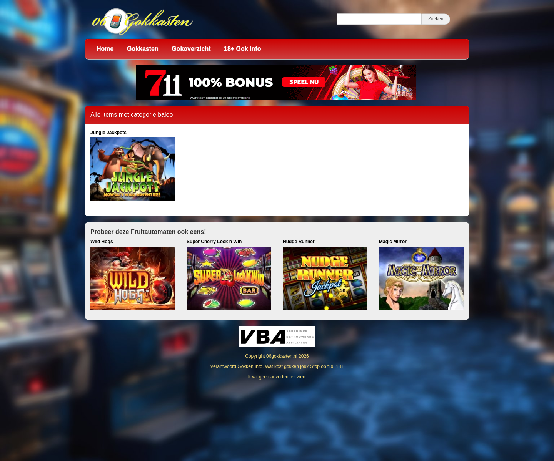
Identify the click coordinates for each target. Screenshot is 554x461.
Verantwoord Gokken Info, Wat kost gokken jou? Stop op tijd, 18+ (277, 366)
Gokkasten (143, 48)
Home (105, 48)
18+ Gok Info (242, 48)
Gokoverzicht (191, 48)
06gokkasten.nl (281, 356)
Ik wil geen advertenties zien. (277, 377)
